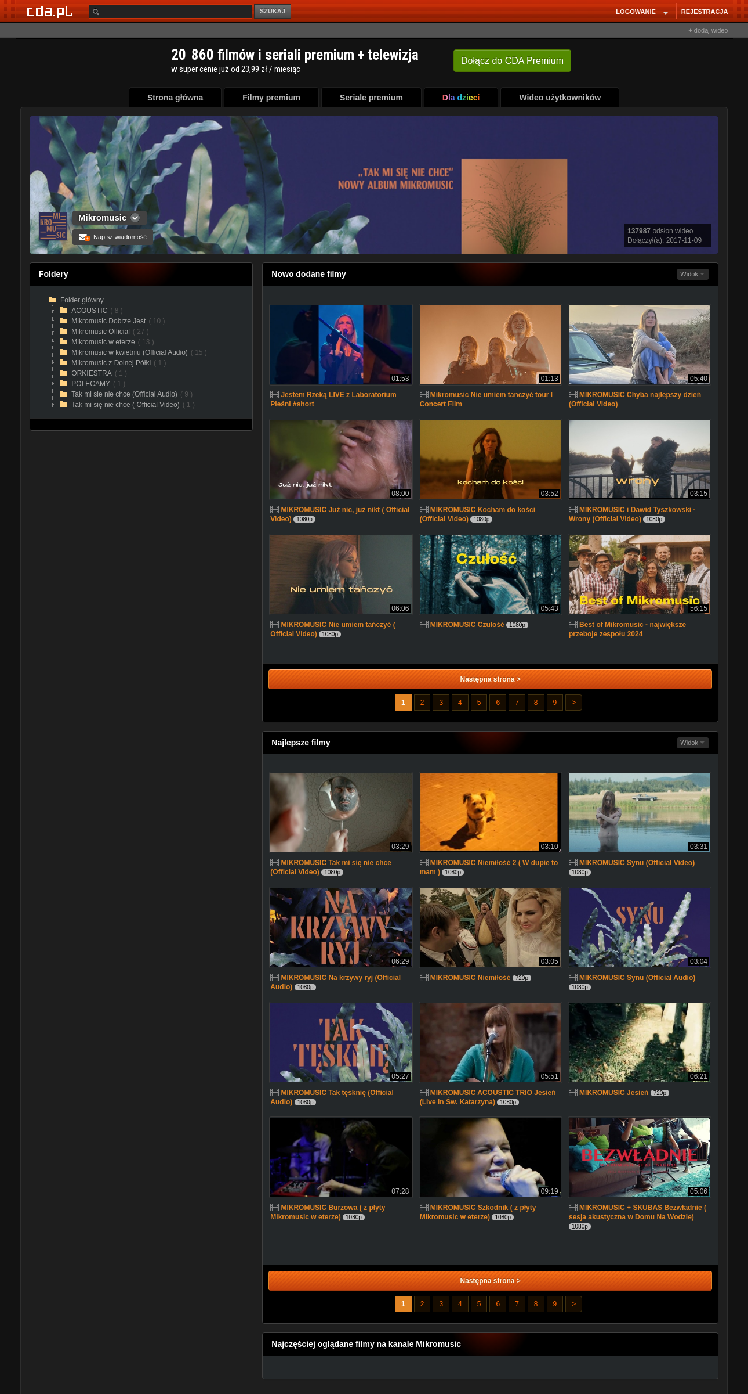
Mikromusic (102, 217)
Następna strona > (490, 679)
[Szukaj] (170, 11)
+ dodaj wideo (708, 30)
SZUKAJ (272, 11)
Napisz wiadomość (113, 237)
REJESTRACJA (704, 11)
